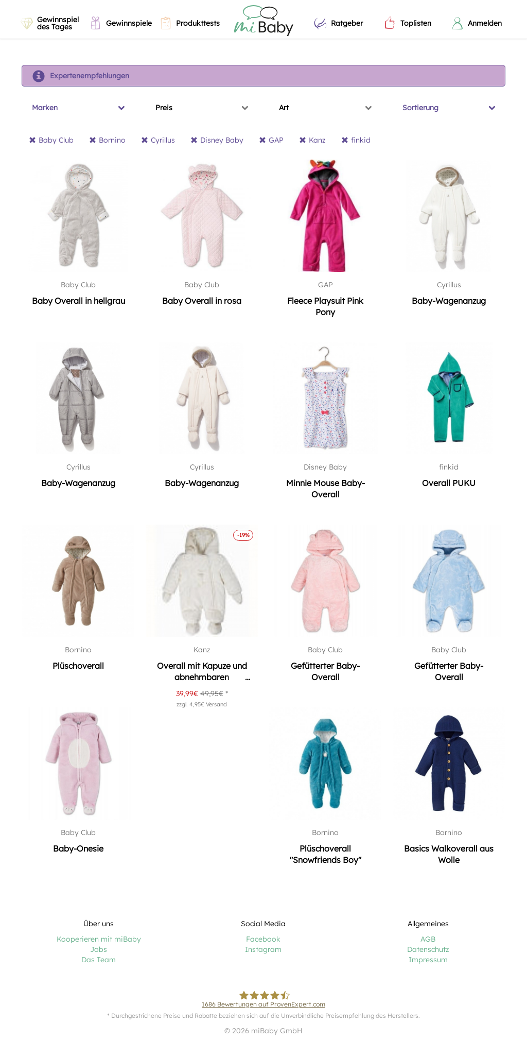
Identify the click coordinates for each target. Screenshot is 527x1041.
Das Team (98, 959)
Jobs (98, 949)
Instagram (263, 949)
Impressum (428, 959)
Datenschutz (428, 949)
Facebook (263, 939)
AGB (427, 939)
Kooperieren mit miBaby (99, 939)
